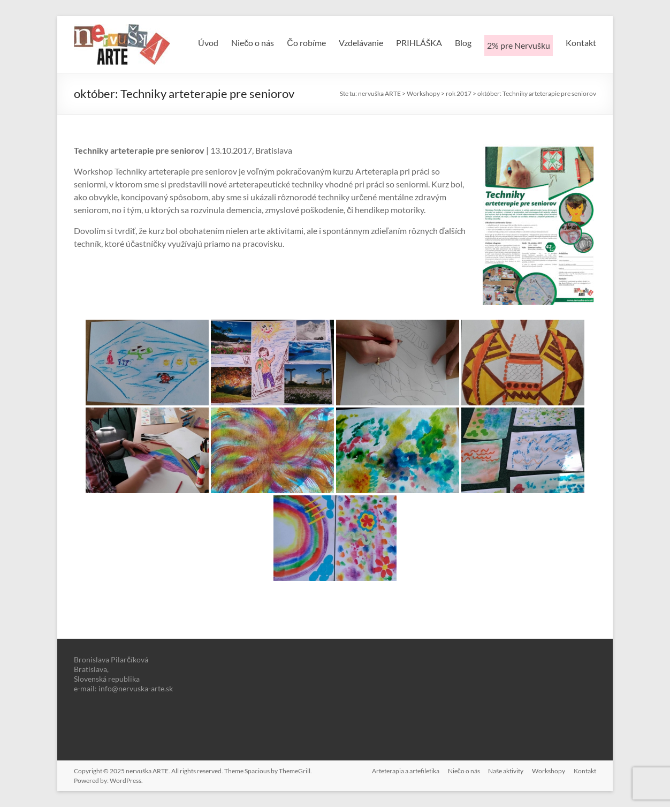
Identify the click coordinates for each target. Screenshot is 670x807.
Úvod (208, 42)
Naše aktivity (505, 771)
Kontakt (581, 42)
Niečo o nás (252, 42)
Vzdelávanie (361, 42)
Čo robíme (306, 42)
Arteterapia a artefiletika (405, 771)
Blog (463, 42)
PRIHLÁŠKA (419, 42)
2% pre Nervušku (518, 45)
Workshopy (548, 771)
